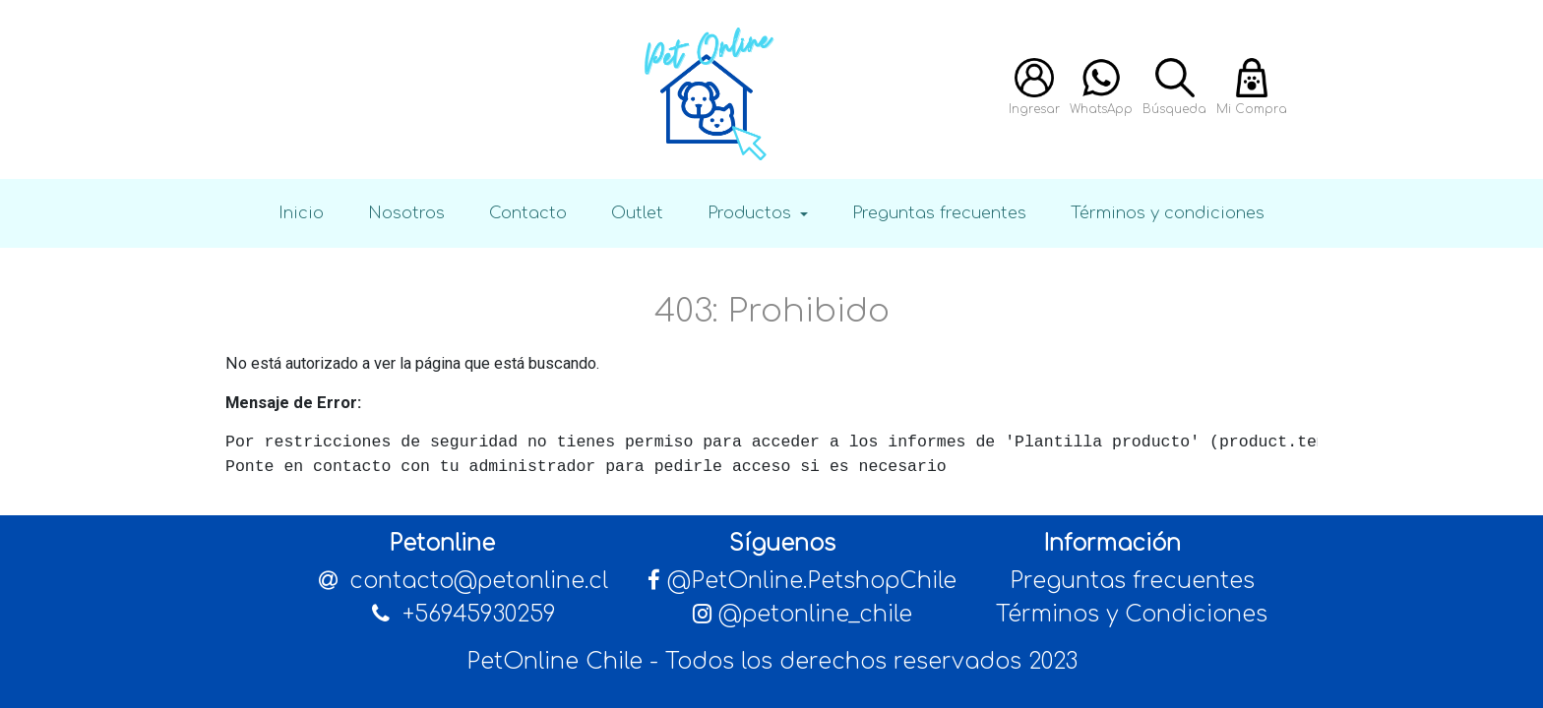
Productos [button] (752, 213)
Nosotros (406, 213)
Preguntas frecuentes (939, 213)
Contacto (528, 213)
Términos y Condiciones (1131, 614)
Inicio (301, 213)
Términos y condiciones (1168, 213)
